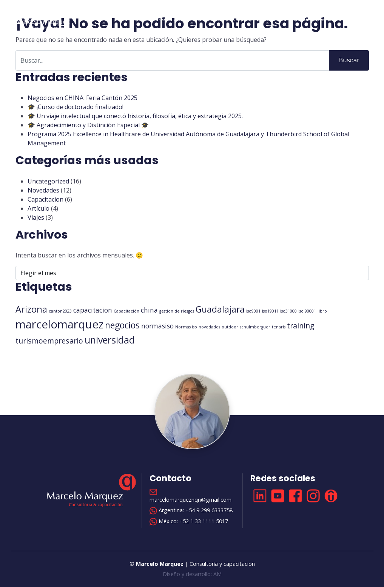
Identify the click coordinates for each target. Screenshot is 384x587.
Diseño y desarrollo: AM (192, 574)
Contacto (345, 19)
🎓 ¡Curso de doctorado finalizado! (75, 107)
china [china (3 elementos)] (149, 310)
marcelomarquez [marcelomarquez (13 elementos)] (59, 324)
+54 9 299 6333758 (209, 510)
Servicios (209, 19)
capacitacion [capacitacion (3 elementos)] (92, 310)
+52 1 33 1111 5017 (203, 521)
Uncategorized (48, 181)
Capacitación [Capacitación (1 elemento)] (126, 311)
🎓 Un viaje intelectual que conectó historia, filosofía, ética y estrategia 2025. (135, 116)
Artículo (38, 208)
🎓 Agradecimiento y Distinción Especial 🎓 (88, 125)
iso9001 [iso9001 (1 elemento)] (253, 311)
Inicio (143, 19)
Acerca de (171, 19)
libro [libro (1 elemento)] (322, 311)
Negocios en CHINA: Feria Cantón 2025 (82, 98)
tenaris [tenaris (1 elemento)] (278, 327)
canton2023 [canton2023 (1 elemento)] (60, 311)
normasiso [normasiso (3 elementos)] (157, 326)
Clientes (272, 19)
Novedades (307, 19)
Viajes (36, 217)
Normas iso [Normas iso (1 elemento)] (186, 327)
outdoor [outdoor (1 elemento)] (230, 327)
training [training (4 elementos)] (301, 325)
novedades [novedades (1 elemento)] (209, 327)
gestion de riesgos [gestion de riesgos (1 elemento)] (176, 311)
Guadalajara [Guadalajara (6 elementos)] (220, 309)
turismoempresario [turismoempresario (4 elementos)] (49, 341)
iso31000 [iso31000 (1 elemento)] (288, 311)
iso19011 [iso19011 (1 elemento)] (270, 311)
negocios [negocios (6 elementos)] (122, 325)
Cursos (243, 19)
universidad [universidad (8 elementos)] (110, 339)
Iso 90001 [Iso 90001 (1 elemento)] (307, 311)
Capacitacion (45, 199)
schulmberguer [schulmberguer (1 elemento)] (255, 327)
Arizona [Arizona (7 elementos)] (31, 309)
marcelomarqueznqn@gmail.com (190, 499)
